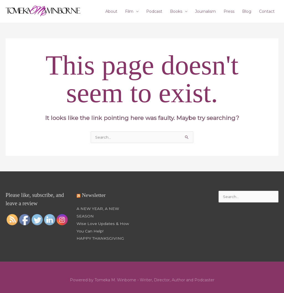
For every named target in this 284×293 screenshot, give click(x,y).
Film (129, 11)
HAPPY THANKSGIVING (100, 237)
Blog (246, 11)
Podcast (154, 11)
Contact (267, 11)
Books (176, 11)
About (111, 11)
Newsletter (94, 195)
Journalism (205, 11)
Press (229, 11)
